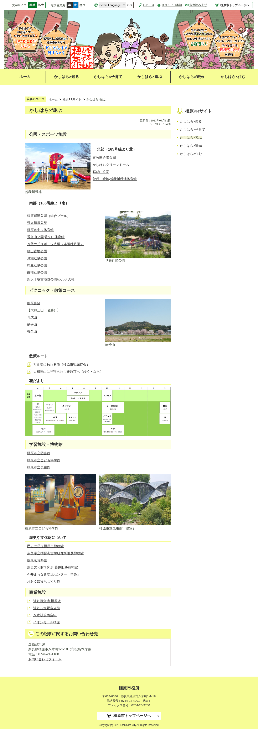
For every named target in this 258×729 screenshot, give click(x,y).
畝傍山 (32, 324)
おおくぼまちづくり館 (43, 581)
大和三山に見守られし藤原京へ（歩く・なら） (68, 371)
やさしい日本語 (172, 5)
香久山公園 (35, 237)
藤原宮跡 (33, 303)
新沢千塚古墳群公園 (42, 279)
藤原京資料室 (37, 560)
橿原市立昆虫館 (38, 467)
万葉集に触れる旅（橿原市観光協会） (61, 364)
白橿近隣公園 (37, 272)
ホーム (25, 77)
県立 (30, 223)
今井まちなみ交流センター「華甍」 (53, 574)
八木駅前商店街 (45, 615)
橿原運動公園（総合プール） (48, 216)
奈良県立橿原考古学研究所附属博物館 (55, 553)
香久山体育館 (54, 237)
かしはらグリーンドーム (111, 165)
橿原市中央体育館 (40, 230)
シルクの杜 (66, 279)
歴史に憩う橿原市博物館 (45, 546)
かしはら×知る (66, 77)
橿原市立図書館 (38, 453)
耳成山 (32, 317)
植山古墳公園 (37, 251)
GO (129, 5)
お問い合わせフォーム (45, 659)
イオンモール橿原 (46, 622)
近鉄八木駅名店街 (46, 608)
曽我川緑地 (101, 179)
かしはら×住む (233, 77)
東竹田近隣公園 (104, 158)
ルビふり (148, 5)
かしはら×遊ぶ (149, 77)
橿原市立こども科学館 (43, 460)
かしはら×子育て (108, 77)
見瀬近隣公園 (37, 258)
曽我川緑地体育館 (123, 179)
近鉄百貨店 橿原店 (47, 601)
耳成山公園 (101, 172)
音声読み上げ (198, 5)
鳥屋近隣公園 (37, 265)
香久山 (32, 331)
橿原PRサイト (72, 99)
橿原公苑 (40, 223)
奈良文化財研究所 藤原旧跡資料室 (52, 567)
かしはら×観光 (191, 77)
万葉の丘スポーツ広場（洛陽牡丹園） (55, 244)
